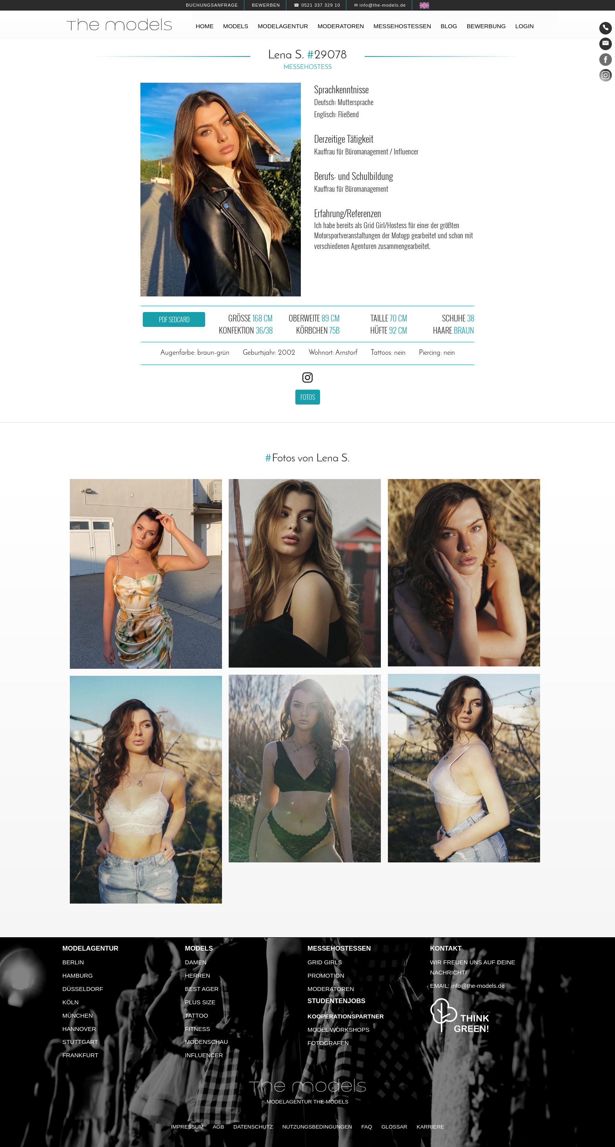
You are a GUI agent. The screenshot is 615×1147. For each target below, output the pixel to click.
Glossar (394, 1127)
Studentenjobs (337, 1001)
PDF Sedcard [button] (174, 319)
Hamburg (77, 975)
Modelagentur (283, 26)
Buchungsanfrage (212, 5)
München (77, 1015)
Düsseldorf (82, 988)
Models (235, 26)
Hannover (79, 1028)
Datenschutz (253, 1127)
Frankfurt (80, 1055)
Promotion (326, 975)
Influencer (204, 1055)
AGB (218, 1127)
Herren (197, 975)
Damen (196, 962)
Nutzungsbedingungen (317, 1127)
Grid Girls (325, 962)
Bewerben (266, 5)
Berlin (73, 962)
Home (205, 26)
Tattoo (196, 1015)
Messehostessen (402, 26)
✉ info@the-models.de (380, 5)
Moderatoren (341, 26)
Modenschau (206, 1041)
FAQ (366, 1127)
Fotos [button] (307, 397)
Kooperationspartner (346, 1016)
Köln (70, 1002)
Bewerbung (486, 26)
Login (524, 26)
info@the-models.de (478, 985)
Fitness (197, 1028)
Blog (448, 26)
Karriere (430, 1127)
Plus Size (200, 1002)
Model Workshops (338, 1029)
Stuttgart (80, 1041)
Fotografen (328, 1043)
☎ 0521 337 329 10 (317, 5)
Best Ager (202, 988)
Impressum (187, 1127)
